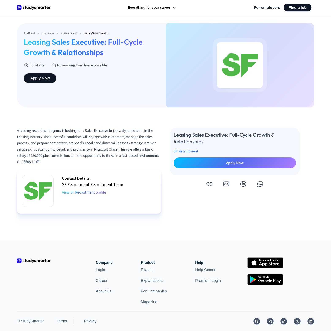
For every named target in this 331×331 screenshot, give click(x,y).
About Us (103, 291)
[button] (209, 183)
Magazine (149, 302)
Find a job (298, 7)
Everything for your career (152, 7)
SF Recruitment (186, 151)
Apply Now (40, 78)
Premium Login (208, 281)
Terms (62, 321)
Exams (146, 270)
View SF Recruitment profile (84, 192)
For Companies (154, 291)
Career (101, 281)
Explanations (152, 281)
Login (100, 270)
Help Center (205, 270)
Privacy (90, 321)
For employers (267, 7)
